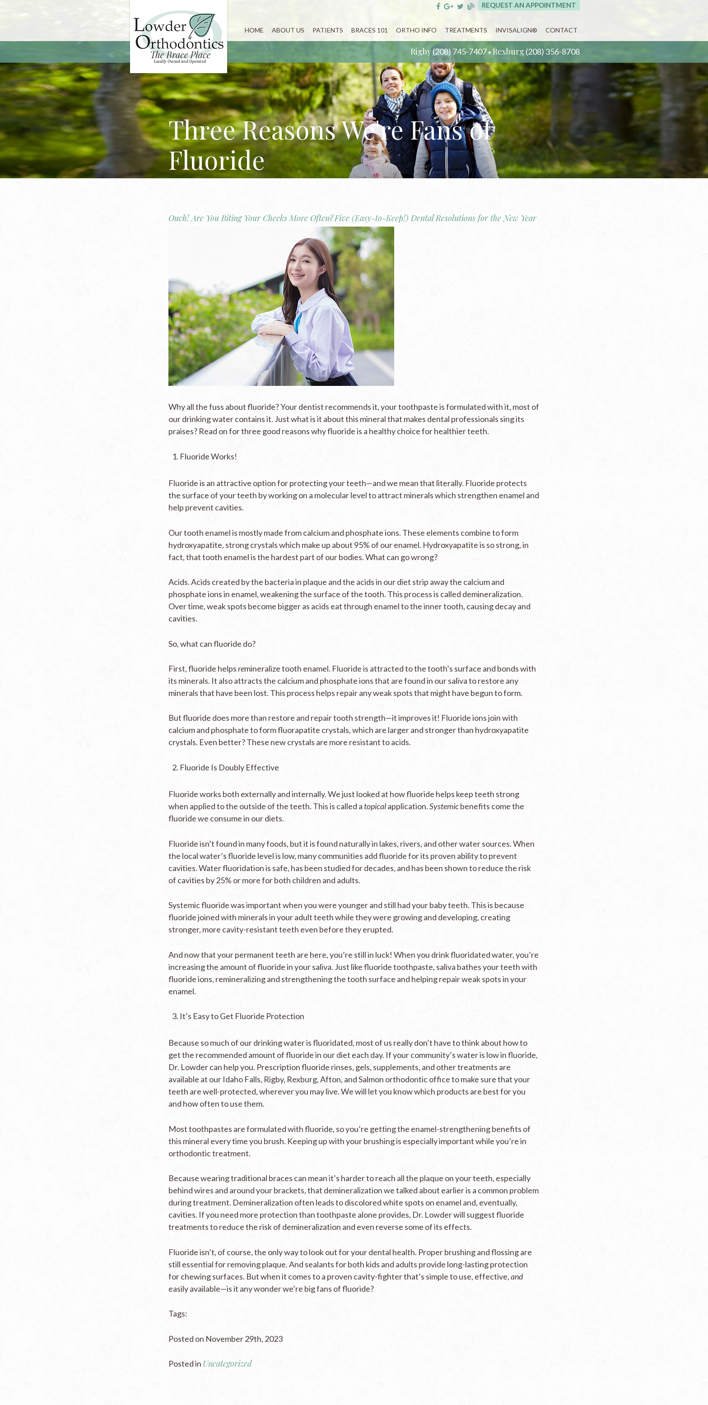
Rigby (420, 51)
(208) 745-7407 (460, 51)
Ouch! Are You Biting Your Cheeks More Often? (250, 218)
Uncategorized (227, 1363)
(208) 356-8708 (553, 51)
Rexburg (508, 51)
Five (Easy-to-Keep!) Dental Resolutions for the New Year (435, 218)
